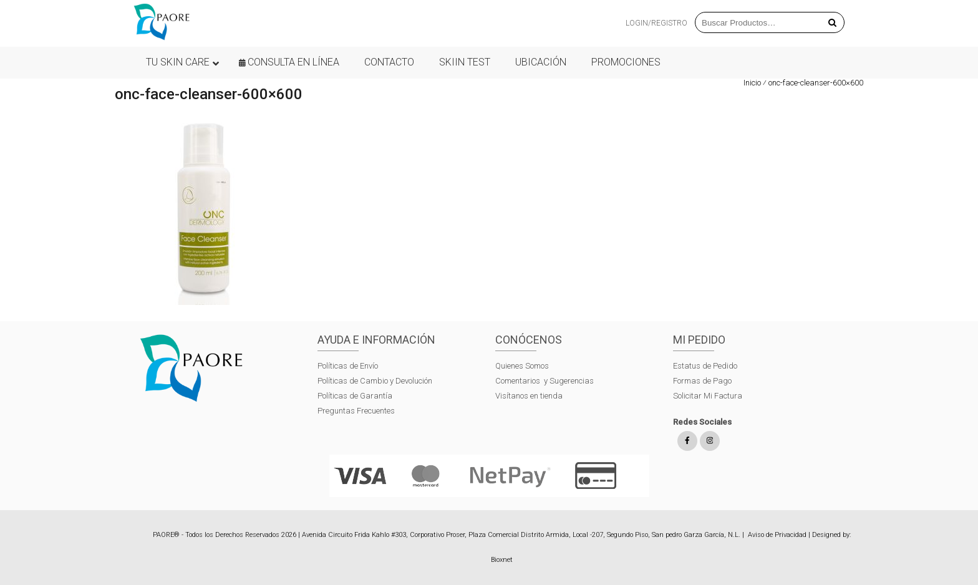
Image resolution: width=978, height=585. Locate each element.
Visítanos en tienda (529, 395)
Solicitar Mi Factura (707, 395)
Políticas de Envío (347, 365)
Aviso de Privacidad (777, 535)
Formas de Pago (702, 380)
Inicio (752, 82)
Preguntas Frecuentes (356, 410)
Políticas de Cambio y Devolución (374, 380)
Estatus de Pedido (705, 365)
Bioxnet (502, 560)
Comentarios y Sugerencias (544, 380)
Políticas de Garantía (355, 395)
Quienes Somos (522, 365)
